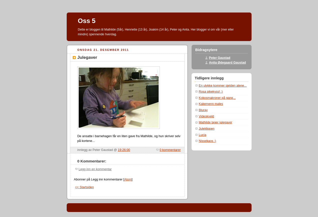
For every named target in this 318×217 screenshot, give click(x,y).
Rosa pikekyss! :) (211, 91)
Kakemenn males (211, 104)
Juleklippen (207, 128)
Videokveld (206, 116)
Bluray (203, 110)
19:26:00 (124, 150)
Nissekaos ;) (207, 141)
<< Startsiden (84, 187)
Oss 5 (87, 21)
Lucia (202, 135)
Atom (127, 179)
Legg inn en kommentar (95, 169)
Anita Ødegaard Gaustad (227, 62)
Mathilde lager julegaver (215, 122)
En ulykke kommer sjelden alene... (223, 85)
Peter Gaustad (220, 58)
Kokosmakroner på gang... (217, 98)
